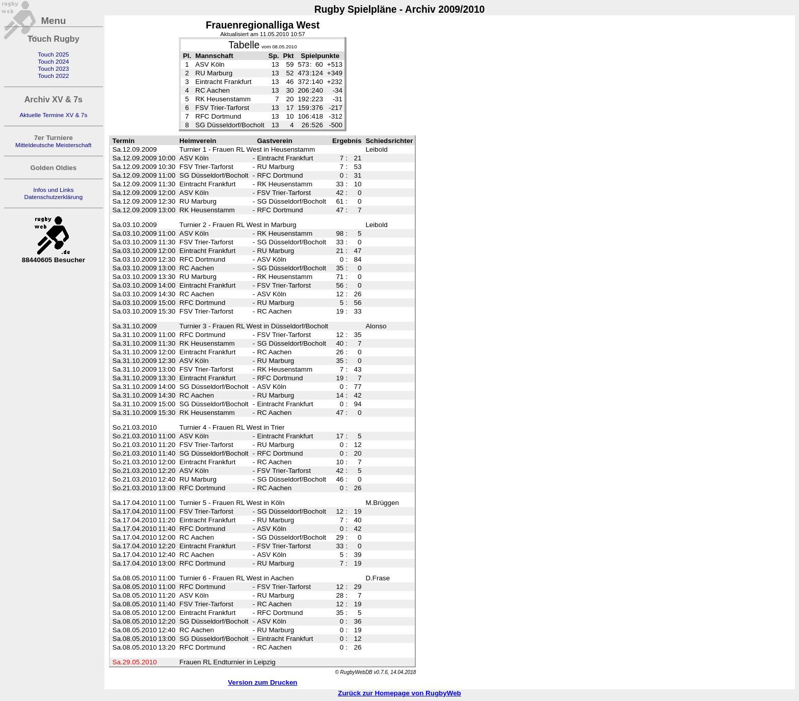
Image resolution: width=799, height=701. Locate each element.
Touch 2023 (53, 68)
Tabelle (243, 45)
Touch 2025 (53, 54)
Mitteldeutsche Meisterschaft (53, 145)
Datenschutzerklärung (53, 197)
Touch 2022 (53, 75)
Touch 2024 (53, 61)
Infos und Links (53, 189)
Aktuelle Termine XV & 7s (53, 115)
